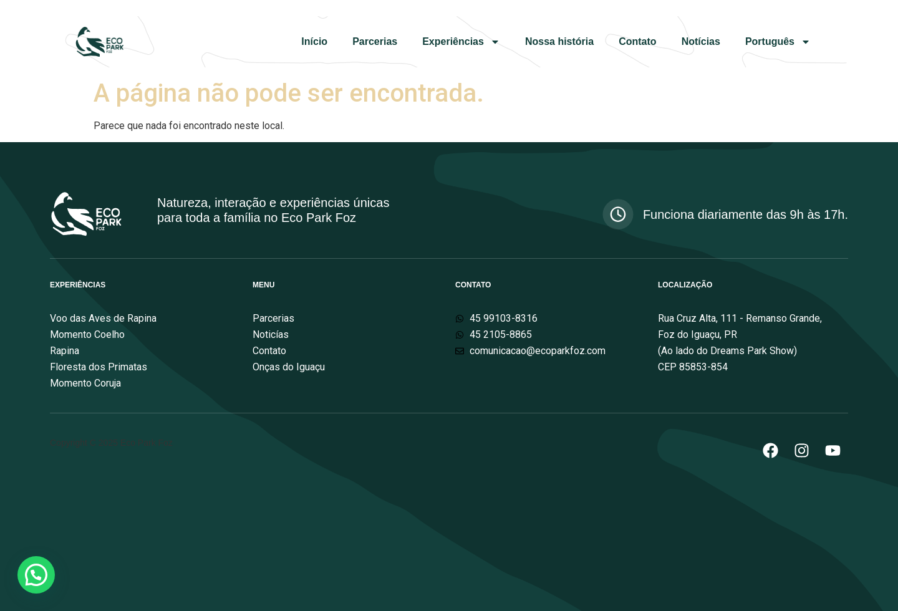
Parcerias (374, 41)
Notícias (701, 41)
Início (314, 41)
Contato (637, 41)
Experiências (461, 42)
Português (778, 42)
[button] (36, 575)
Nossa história (559, 41)
